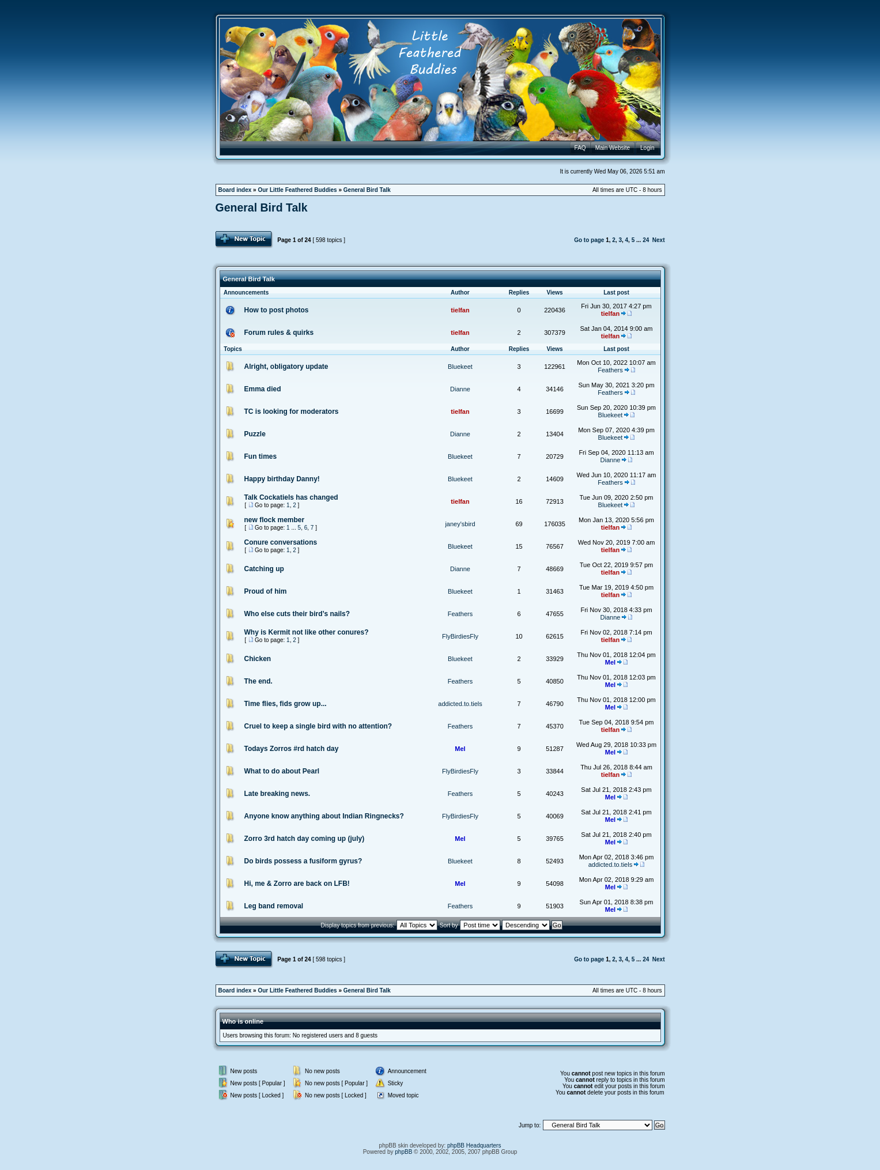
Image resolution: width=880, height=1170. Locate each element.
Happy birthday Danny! (282, 479)
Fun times (260, 456)
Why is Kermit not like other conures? (306, 632)
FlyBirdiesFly (460, 636)
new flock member (274, 520)
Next (658, 240)
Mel (610, 662)
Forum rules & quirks (279, 333)
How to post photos (276, 310)
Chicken (257, 659)
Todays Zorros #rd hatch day (291, 749)
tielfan (460, 310)
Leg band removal (274, 906)
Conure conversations (281, 542)
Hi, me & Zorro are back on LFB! (297, 884)
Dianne (460, 389)
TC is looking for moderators (291, 411)
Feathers (610, 370)
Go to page (589, 240)
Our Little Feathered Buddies (297, 190)
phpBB (403, 1152)
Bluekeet (460, 366)
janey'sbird (460, 523)
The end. (258, 681)
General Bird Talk (367, 190)
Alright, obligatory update (286, 367)
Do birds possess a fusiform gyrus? (303, 861)
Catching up (264, 569)
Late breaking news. (277, 794)
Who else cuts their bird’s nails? (297, 614)
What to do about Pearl (282, 771)
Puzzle (255, 434)
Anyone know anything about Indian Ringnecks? (324, 816)
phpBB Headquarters (474, 1145)
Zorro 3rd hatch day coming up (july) (304, 839)
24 (646, 240)
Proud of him (265, 591)
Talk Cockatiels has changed (291, 497)
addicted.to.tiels (460, 703)
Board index (235, 190)
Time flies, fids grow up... (285, 704)
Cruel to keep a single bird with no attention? (318, 726)
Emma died (262, 389)
